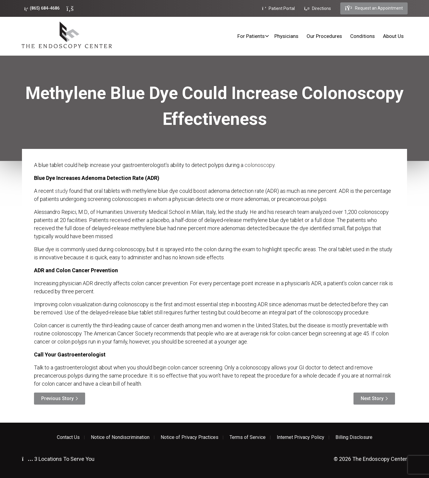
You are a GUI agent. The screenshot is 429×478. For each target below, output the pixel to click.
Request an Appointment (374, 8)
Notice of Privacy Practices (189, 437)
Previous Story (57, 398)
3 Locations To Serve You (58, 459)
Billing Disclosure (353, 437)
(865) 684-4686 (42, 8)
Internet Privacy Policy (300, 437)
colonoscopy (260, 165)
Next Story (372, 398)
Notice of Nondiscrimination (120, 437)
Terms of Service (248, 437)
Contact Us (68, 437)
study (61, 191)
